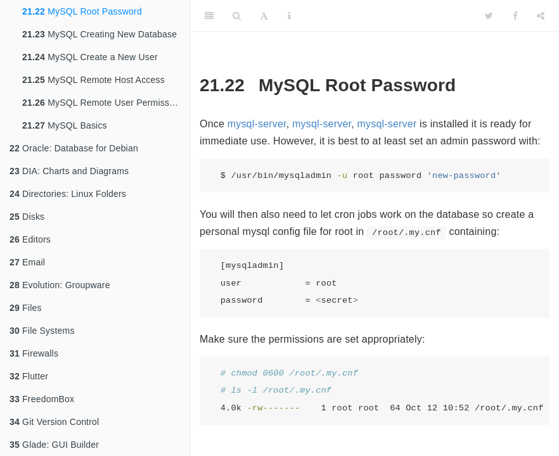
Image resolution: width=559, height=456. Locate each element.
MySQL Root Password (82, 11)
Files (26, 308)
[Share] (540, 16)
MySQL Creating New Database (99, 34)
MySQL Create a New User (90, 57)
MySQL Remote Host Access (93, 80)
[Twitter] (489, 16)
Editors (30, 239)
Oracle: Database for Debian (74, 148)
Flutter (29, 376)
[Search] (236, 16)
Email (27, 262)
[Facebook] (515, 16)
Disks (27, 217)
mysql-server (257, 123)
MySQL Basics (64, 125)
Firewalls (34, 353)
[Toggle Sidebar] (209, 16)
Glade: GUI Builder (54, 445)
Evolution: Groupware (60, 285)
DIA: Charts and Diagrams (69, 171)
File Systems (42, 331)
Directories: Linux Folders (68, 194)
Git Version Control (54, 422)
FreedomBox (42, 399)
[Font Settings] (264, 16)
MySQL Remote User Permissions (104, 103)
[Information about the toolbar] (289, 16)
